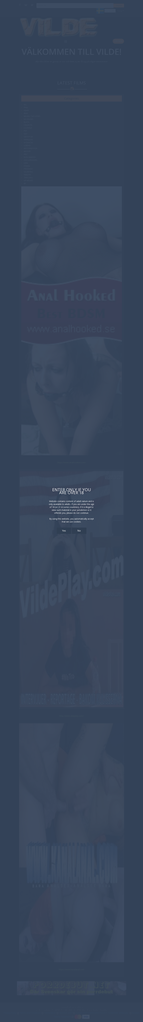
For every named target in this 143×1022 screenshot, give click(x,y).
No (79, 530)
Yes (64, 530)
